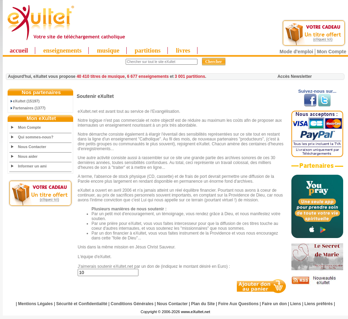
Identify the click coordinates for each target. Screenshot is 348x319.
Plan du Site (203, 303)
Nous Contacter (32, 147)
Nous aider (28, 156)
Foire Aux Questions (238, 303)
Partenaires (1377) (28, 108)
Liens (295, 303)
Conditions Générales (132, 303)
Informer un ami (32, 166)
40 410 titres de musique (101, 76)
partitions (148, 50)
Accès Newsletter (295, 76)
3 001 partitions (190, 76)
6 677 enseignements (148, 76)
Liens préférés (318, 303)
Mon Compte (331, 51)
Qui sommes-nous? (36, 137)
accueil (19, 50)
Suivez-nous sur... (317, 91)
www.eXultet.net (195, 312)
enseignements (62, 50)
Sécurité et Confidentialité (81, 303)
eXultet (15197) (25, 101)
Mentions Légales (35, 303)
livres (183, 50)
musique (108, 50)
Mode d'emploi (296, 51)
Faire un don (274, 303)
